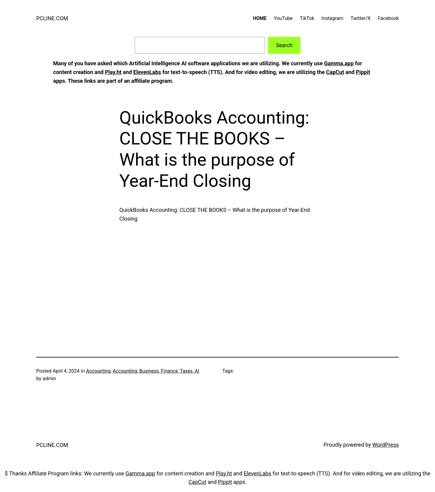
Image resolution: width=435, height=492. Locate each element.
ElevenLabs (147, 72)
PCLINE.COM (52, 18)
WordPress (385, 445)
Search (284, 45)
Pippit (363, 72)
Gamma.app (339, 63)
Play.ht (113, 72)
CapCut (335, 72)
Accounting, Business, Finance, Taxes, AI (156, 371)
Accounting (98, 371)
